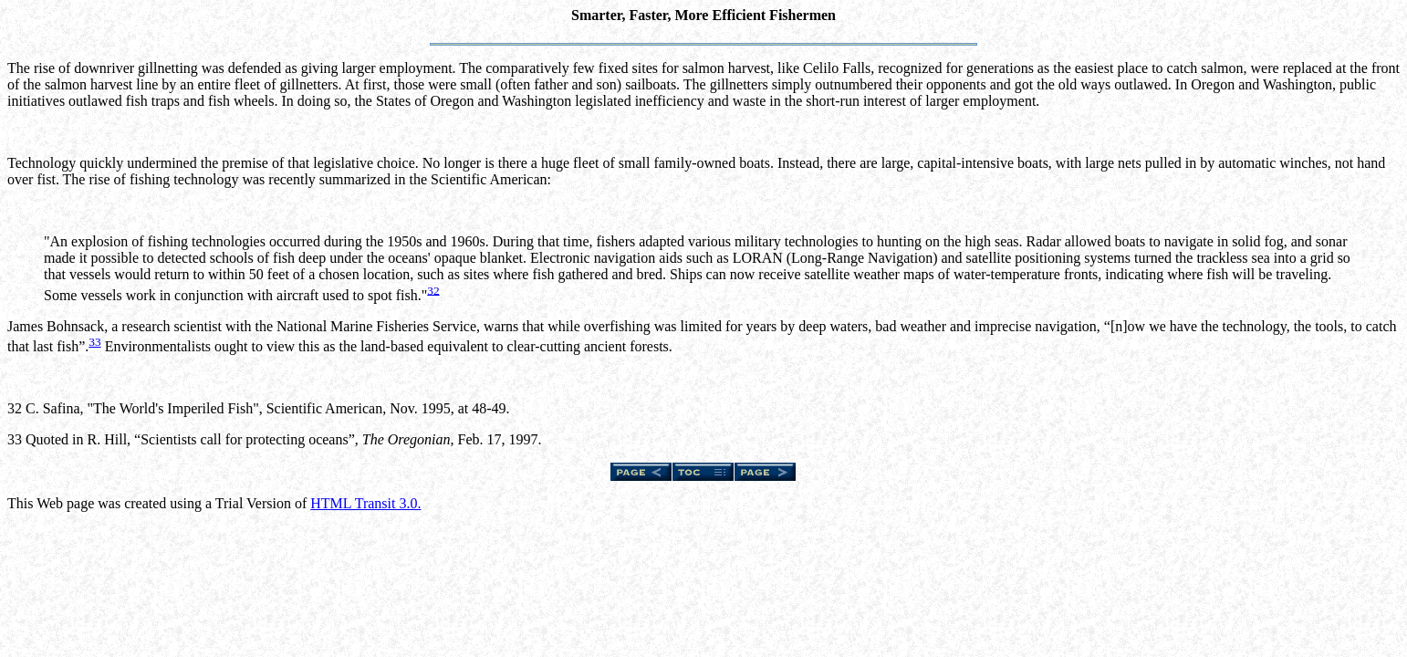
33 (94, 342)
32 (433, 290)
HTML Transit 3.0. (365, 503)
